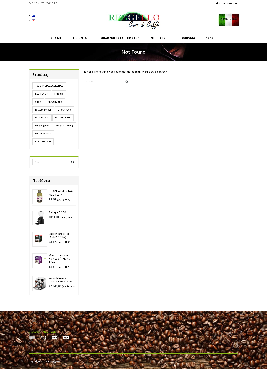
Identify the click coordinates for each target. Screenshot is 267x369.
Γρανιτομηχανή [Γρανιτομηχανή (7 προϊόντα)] (43, 110)
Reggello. (55, 361)
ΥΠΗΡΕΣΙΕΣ (158, 38)
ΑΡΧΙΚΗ (56, 38)
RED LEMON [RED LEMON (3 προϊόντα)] (41, 94)
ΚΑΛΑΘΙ (211, 38)
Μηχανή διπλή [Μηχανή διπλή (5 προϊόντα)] (63, 118)
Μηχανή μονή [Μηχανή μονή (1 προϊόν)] (42, 126)
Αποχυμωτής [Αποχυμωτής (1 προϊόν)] (55, 102)
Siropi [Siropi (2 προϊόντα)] (38, 102)
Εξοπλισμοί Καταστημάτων (119, 38)
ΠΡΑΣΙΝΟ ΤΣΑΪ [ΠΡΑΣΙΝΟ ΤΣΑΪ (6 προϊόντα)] (43, 142)
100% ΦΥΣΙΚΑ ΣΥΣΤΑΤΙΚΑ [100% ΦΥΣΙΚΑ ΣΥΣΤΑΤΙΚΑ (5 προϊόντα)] (49, 86)
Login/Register (227, 3)
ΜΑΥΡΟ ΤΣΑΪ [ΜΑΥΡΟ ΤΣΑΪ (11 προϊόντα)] (42, 118)
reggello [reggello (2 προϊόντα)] (59, 94)
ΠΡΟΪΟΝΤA (79, 38)
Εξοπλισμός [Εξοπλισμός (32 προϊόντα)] (64, 110)
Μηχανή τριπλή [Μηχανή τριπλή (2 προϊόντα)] (64, 126)
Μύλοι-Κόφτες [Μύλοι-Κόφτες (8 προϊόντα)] (43, 134)
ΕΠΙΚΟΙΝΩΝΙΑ (186, 38)
